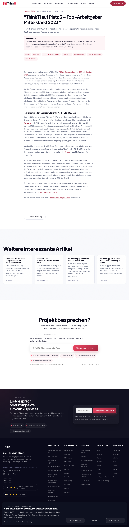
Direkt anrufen (9, 522)
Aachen (115, 473)
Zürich (115, 465)
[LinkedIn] (5, 480)
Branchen (48, 3)
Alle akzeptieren (115, 520)
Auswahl (95, 520)
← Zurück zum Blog (34, 217)
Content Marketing (54, 470)
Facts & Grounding (103, 481)
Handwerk (84, 456)
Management (68, 450)
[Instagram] (10, 480)
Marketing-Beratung (52, 491)
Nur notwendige (75, 520)
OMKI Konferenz (69, 465)
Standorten (28, 123)
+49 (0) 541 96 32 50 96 (90, 364)
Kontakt (67, 492)
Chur (114, 477)
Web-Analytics (53, 496)
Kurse (98, 469)
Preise (99, 473)
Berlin (115, 462)
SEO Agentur (52, 456)
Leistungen (36, 3)
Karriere (67, 484)
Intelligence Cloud (102, 477)
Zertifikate (67, 477)
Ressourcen (59, 3)
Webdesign (52, 500)
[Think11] (10, 447)
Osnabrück (116, 450)
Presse (66, 488)
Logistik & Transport (84, 465)
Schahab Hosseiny (46, 11)
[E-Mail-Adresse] (84, 410)
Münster (115, 458)
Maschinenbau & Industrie (86, 452)
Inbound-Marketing (54, 486)
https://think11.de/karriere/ (47, 192)
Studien (99, 454)
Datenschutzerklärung (57, 364)
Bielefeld (115, 454)
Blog (98, 450)
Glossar (99, 458)
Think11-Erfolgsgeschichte (60, 198)
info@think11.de (9, 474)
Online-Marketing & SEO (54, 452)
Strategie (68, 152)
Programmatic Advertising (53, 481)
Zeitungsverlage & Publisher (87, 475)
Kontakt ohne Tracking (24, 522)
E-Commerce (85, 480)
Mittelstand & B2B (86, 470)
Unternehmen (73, 3)
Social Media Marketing (52, 475)
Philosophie (68, 458)
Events (83, 3)
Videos (99, 465)
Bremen (115, 469)
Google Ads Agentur (52, 461)
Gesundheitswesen (87, 460)
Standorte (67, 462)
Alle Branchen (85, 484)
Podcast (99, 462)
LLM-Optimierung (54, 466)
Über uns (67, 454)
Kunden (91, 3)
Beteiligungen (68, 481)
